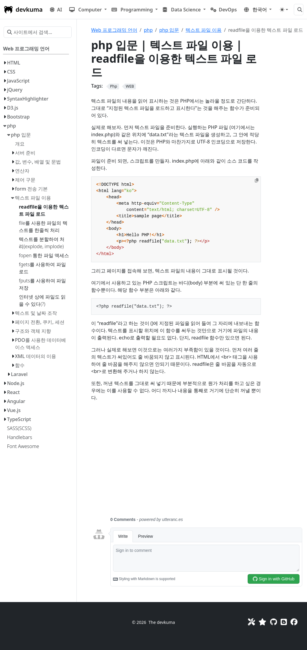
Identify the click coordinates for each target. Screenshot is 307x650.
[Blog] (284, 622)
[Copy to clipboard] (257, 180)
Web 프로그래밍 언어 (114, 30)
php (148, 30)
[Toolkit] (251, 622)
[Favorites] (262, 622)
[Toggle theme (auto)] (284, 10)
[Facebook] (294, 622)
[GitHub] (273, 622)
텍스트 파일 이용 (204, 30)
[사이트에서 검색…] (298, 9)
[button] (88, 10)
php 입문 (169, 30)
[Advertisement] (197, 462)
